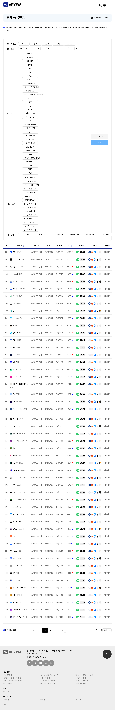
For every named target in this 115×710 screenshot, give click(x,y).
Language (105, 5)
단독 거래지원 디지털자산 (47, 683)
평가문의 (6, 700)
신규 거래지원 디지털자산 (47, 680)
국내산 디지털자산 (45, 678)
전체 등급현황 (7, 675)
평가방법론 (6, 691)
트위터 (29, 663)
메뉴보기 (109, 5)
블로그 (51, 663)
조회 (99, 142)
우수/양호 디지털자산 (81, 680)
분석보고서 (88, 28)
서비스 (5, 688)
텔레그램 (35, 663)
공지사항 (78, 700)
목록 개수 (99, 630)
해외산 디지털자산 (80, 678)
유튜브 (40, 663)
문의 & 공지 (7, 696)
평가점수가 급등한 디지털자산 (84, 675)
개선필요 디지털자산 (9, 683)
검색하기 (100, 5)
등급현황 (6, 672)
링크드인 (46, 663)
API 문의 (42, 700)
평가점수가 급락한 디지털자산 (12, 678)
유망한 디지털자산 (80, 683)
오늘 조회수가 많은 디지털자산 (49, 675)
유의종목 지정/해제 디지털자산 (12, 680)
